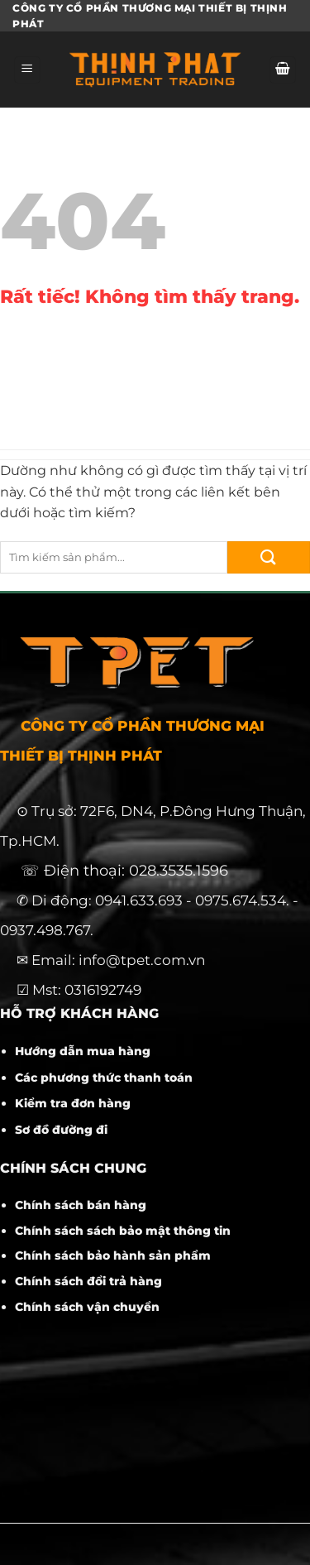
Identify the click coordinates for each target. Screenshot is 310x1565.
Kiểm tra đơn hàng (73, 1103)
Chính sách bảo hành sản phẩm (113, 1255)
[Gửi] (268, 557)
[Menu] (27, 70)
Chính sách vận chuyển (87, 1306)
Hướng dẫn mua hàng (82, 1051)
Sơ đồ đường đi (61, 1129)
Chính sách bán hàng (80, 1205)
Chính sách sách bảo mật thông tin (123, 1230)
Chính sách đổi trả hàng (88, 1281)
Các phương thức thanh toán (104, 1077)
